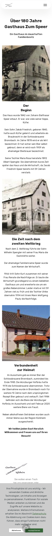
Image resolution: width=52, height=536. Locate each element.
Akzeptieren (34, 530)
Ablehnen (16, 530)
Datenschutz (39, 513)
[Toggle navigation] (45, 5)
